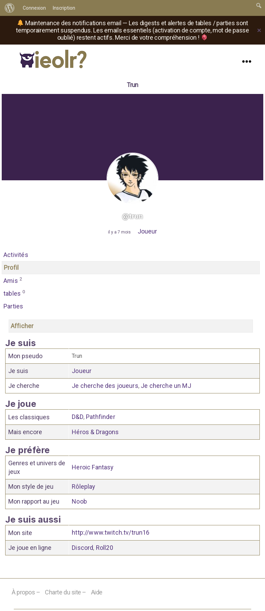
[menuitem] (10, 8)
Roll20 (104, 549)
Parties (13, 306)
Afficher (22, 326)
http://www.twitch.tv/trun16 (110, 533)
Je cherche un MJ (166, 386)
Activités (15, 254)
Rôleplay (83, 487)
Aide (96, 593)
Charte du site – (65, 593)
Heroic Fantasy (93, 468)
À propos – (26, 593)
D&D (77, 417)
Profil (11, 267)
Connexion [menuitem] (34, 8)
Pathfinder (100, 417)
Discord (82, 549)
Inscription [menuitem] (64, 8)
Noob (79, 502)
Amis (12, 280)
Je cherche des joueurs (105, 386)
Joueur (147, 231)
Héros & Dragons (95, 432)
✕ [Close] (259, 30)
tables (14, 293)
